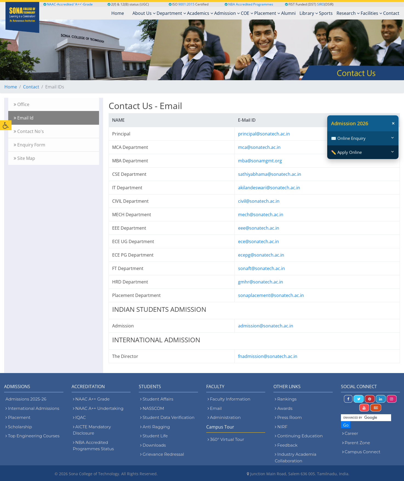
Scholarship (18, 426)
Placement (267, 13)
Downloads (153, 445)
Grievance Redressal (162, 454)
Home (10, 87)
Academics (200, 13)
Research (348, 13)
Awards (283, 408)
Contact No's (29, 131)
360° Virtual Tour (226, 439)
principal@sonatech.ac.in (264, 134)
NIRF (281, 426)
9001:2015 (186, 4)
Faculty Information (229, 399)
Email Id (23, 118)
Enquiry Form (29, 145)
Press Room (288, 417)
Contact (391, 13)
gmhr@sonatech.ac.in (260, 282)
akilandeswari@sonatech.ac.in (269, 188)
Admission (227, 13)
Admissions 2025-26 (25, 399)
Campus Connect (362, 451)
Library (309, 13)
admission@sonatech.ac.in (265, 326)
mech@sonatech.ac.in (260, 215)
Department (171, 13)
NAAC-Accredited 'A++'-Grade (68, 4)
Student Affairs (156, 399)
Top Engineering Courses (32, 435)
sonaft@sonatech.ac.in (261, 268)
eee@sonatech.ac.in (258, 228)
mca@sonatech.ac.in (259, 147)
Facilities (371, 13)
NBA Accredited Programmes (250, 4)
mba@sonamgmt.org (260, 161)
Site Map (24, 158)
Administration (224, 417)
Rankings (285, 399)
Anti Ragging (155, 426)
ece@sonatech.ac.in (258, 241)
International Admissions (32, 408)
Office (21, 104)
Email (215, 408)
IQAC (79, 417)
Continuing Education (299, 435)
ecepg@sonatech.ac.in (261, 255)
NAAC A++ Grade (91, 399)
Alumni (288, 13)
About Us (144, 13)
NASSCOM (152, 408)
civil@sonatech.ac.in (258, 201)
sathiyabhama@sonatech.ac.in (269, 174)
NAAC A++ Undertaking (98, 408)
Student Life (154, 435)
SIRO (320, 4)
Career (351, 433)
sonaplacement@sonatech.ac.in (271, 295)
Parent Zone (357, 442)
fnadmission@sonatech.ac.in (267, 356)
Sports (326, 13)
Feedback (286, 445)
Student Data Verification (167, 417)
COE (247, 13)
